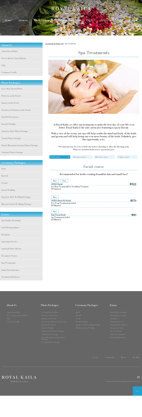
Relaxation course (79, 157)
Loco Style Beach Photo (11, 88)
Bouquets (5, 234)
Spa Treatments (8, 262)
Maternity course (101, 157)
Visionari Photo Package (12, 152)
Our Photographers (10, 227)
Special (4, 175)
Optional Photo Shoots (11, 248)
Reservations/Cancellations (13, 58)
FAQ (3, 65)
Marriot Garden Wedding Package (16, 204)
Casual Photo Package (11, 138)
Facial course (55, 157)
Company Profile (9, 72)
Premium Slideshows (10, 276)
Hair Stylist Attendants (11, 220)
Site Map (136, 357)
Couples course (124, 157)
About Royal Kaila (9, 51)
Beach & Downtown (9, 117)
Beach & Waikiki (8, 124)
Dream (4, 182)
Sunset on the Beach (10, 102)
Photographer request (118, 315)
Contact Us (109, 357)
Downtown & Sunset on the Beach (16, 110)
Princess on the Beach (11, 95)
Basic (3, 168)
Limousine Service (9, 241)
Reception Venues (9, 255)
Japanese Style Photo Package (14, 131)
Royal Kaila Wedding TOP (54, 44)
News (123, 357)
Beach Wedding (8, 190)
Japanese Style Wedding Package (16, 196)
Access (118, 20)
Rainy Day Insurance (10, 270)
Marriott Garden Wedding (85, 328)
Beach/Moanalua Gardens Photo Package (19, 145)
